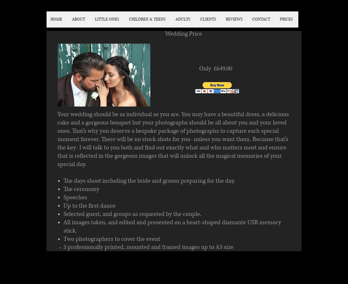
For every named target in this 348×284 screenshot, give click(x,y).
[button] (217, 88)
